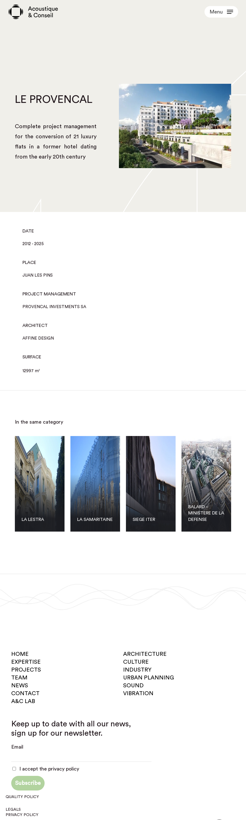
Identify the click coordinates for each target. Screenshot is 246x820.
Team (19, 678)
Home (20, 654)
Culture (136, 662)
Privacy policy (22, 815)
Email (17, 746)
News (19, 685)
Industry (137, 670)
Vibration (138, 693)
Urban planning (148, 678)
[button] (221, 12)
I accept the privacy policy (45, 768)
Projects (26, 670)
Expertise (26, 662)
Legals (13, 810)
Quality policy (22, 797)
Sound (133, 685)
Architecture (145, 654)
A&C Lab (23, 701)
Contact (25, 693)
